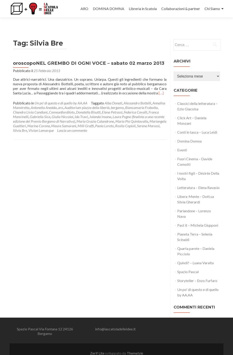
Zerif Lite (97, 345)
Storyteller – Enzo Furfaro (197, 272)
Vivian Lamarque (41, 122)
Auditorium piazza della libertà (86, 99)
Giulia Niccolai (62, 108)
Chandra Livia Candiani (30, 104)
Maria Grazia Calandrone (95, 113)
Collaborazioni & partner (180, 8)
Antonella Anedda (44, 99)
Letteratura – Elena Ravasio (198, 179)
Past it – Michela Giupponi (197, 217)
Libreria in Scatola (143, 8)
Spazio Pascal (188, 263)
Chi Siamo (212, 8)
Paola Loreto (104, 117)
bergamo (117, 99)
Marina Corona (38, 117)
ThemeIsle (135, 345)
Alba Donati (113, 95)
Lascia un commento (72, 122)
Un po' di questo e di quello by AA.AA (61, 95)
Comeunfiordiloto (62, 104)
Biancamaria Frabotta (141, 99)
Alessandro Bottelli (137, 95)
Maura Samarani (63, 117)
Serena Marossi (148, 117)
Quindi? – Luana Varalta (195, 254)
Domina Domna (189, 133)
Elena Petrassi (112, 104)
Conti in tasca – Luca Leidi (197, 124)
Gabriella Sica (40, 108)
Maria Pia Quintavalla (131, 113)
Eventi (182, 142)
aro (60, 99)
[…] (161, 85)
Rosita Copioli (125, 117)
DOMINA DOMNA (108, 8)
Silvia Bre (20, 122)
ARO (84, 8)
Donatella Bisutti (88, 104)
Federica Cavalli (135, 104)
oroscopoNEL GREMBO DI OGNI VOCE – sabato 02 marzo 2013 (88, 55)
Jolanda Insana (100, 108)
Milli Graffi (86, 117)
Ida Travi (81, 108)
